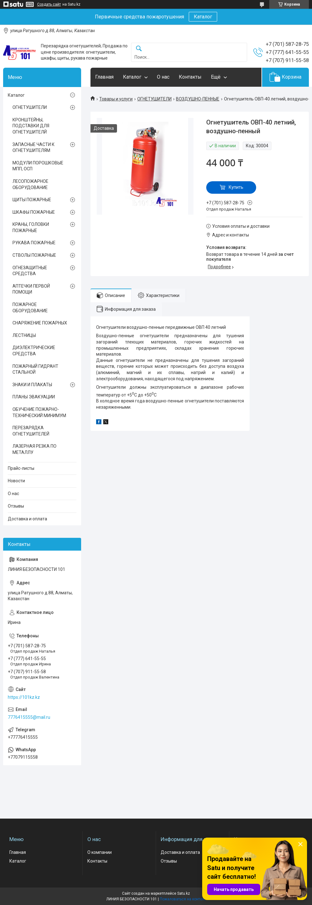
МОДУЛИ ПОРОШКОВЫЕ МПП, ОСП (37, 166)
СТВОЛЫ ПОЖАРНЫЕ (34, 255)
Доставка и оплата (27, 518)
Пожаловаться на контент (183, 899)
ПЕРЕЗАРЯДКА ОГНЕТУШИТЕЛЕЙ (30, 430)
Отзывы (16, 506)
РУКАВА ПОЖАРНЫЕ (34, 242)
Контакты (190, 77)
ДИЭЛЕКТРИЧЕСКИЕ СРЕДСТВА (33, 350)
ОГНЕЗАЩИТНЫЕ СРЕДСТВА (29, 270)
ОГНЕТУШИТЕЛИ (154, 98)
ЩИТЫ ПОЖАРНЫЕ (31, 199)
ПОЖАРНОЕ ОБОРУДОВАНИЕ (30, 307)
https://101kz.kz (24, 697)
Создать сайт (49, 4)
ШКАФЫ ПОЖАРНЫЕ (33, 212)
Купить (236, 187)
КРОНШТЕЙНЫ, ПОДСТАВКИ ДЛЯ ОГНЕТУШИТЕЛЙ (30, 125)
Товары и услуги (116, 98)
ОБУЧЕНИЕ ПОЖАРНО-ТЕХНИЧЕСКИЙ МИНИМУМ (39, 412)
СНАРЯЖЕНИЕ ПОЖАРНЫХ (39, 322)
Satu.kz (183, 893)
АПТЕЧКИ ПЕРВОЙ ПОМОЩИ (31, 289)
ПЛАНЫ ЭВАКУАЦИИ (33, 396)
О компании (99, 852)
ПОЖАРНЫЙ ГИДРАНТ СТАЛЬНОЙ (35, 369)
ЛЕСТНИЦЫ (24, 335)
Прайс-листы (21, 468)
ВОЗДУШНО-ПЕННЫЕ (197, 98)
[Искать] (138, 49)
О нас (163, 77)
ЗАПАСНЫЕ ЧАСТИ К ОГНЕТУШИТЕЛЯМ (33, 147)
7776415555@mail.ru (29, 717)
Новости (16, 480)
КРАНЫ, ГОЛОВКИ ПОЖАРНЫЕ (30, 227)
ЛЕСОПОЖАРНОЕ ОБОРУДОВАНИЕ (30, 184)
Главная (104, 77)
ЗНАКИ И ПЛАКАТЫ (32, 384)
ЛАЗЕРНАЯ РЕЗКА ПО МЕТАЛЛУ (34, 449)
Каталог (203, 17)
